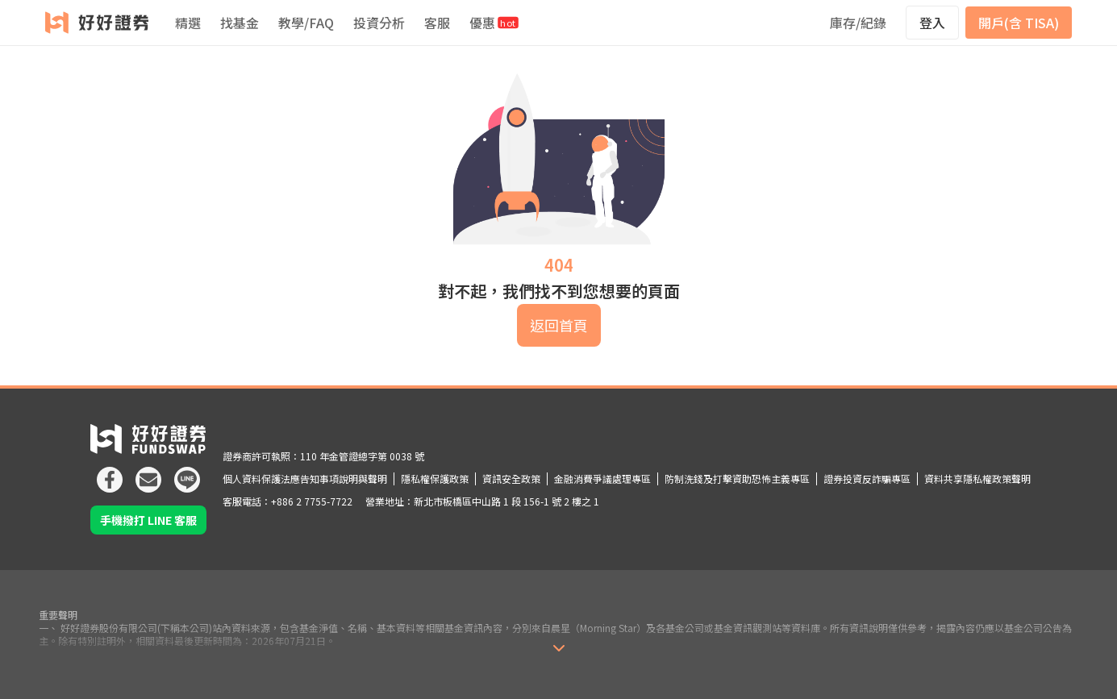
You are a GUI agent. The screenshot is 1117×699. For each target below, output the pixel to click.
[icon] (109, 473)
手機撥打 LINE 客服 (148, 520)
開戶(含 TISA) (1018, 22)
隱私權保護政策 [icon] (435, 478)
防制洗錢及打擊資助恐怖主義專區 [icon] (737, 478)
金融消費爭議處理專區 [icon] (602, 478)
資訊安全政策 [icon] (511, 478)
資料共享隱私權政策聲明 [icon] (977, 478)
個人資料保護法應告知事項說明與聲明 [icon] (305, 478)
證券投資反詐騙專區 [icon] (867, 478)
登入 (932, 22)
